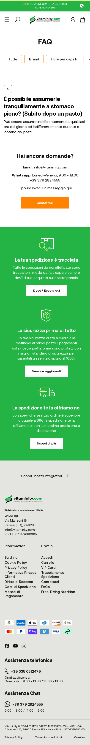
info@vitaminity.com (50, 167)
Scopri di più (46, 443)
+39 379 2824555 (45, 180)
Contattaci (45, 203)
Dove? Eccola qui (46, 290)
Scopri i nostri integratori (45, 476)
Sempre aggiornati (46, 371)
